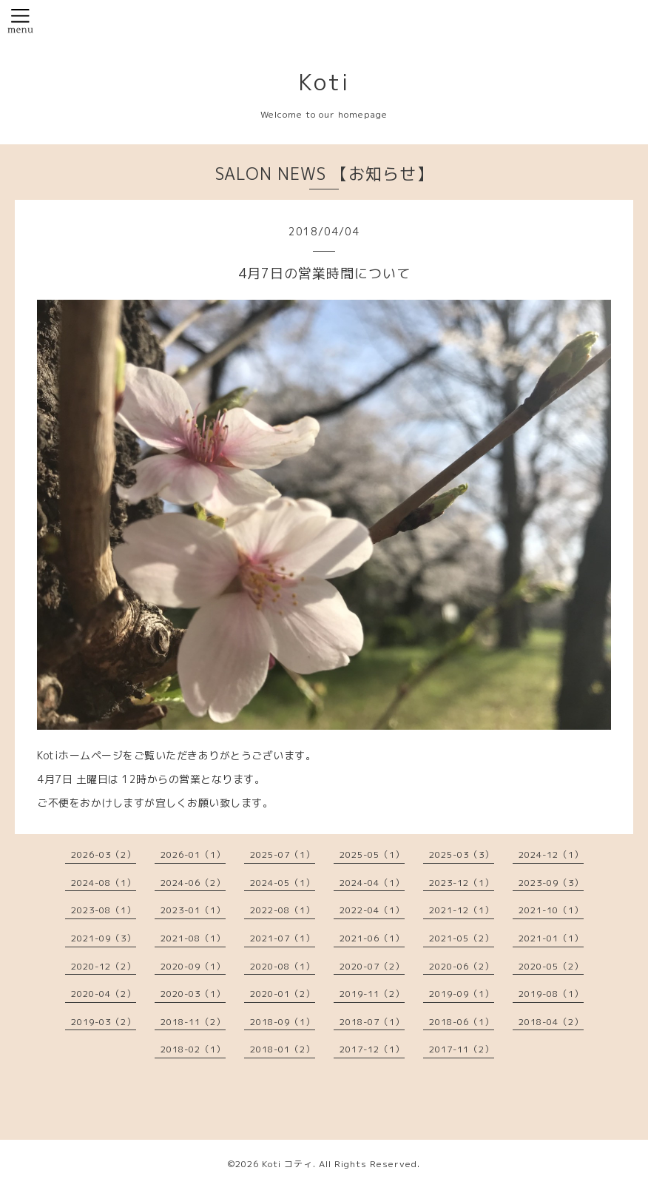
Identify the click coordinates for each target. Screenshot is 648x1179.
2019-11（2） (372, 993)
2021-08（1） (193, 938)
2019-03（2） (103, 1021)
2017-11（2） (461, 1049)
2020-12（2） (103, 966)
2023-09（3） (551, 882)
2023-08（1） (103, 910)
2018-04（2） (551, 1021)
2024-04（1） (372, 882)
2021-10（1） (551, 910)
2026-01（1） (193, 854)
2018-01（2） (282, 1049)
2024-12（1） (551, 854)
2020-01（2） (282, 993)
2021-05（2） (461, 938)
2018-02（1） (193, 1049)
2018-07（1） (372, 1021)
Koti (324, 82)
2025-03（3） (461, 854)
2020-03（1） (193, 993)
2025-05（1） (372, 854)
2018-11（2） (193, 1021)
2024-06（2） (193, 882)
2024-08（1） (103, 882)
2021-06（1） (372, 938)
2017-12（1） (372, 1049)
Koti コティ (287, 1164)
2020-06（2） (461, 966)
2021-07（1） (282, 938)
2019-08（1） (551, 993)
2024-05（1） (282, 882)
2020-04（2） (103, 993)
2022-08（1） (282, 910)
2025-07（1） (282, 854)
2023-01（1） (193, 910)
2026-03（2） (103, 854)
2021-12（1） (461, 910)
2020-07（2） (372, 966)
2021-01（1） (551, 938)
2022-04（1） (372, 910)
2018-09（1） (282, 1021)
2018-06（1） (461, 1021)
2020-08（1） (282, 966)
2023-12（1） (461, 882)
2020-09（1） (193, 966)
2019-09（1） (461, 993)
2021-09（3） (103, 938)
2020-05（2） (551, 966)
